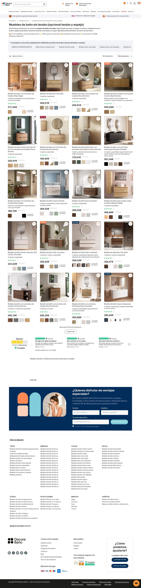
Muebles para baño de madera (81, 486)
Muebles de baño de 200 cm (50, 486)
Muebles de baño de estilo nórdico (113, 451)
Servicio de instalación (48, 559)
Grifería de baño (63, 11)
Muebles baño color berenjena (109, 47)
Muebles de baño (14, 11)
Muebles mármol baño (78, 477)
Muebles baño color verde (79, 456)
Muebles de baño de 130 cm (49, 472)
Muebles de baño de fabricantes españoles (24, 518)
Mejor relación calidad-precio (45, 47)
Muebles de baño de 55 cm (49, 453)
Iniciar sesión (78, 543)
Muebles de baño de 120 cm (49, 470)
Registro (76, 546)
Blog (42, 554)
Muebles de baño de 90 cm (49, 463)
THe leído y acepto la (87, 426)
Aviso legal (74, 582)
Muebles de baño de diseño (111, 460)
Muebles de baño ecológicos (19, 513)
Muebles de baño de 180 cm (49, 484)
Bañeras (93, 11)
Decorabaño (12, 20)
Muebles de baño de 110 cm (49, 468)
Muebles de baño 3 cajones (49, 504)
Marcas (130, 11)
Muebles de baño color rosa (80, 484)
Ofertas (124, 11)
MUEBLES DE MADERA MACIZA (22, 47)
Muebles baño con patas (18, 468)
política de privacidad (93, 426)
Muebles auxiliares (16, 475)
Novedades (115, 11)
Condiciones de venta (122, 582)
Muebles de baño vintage (110, 458)
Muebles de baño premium (18, 506)
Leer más (33, 380)
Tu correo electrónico (79, 417)
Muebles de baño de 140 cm (49, 475)
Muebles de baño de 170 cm (49, 482)
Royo (73, 504)
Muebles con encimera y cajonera (20, 472)
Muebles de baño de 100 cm (49, 465)
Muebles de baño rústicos (110, 456)
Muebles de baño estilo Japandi (112, 463)
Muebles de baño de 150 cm (49, 477)
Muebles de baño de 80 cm (49, 460)
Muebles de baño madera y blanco (82, 468)
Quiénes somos (46, 543)
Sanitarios (85, 11)
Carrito (76, 548)
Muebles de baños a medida (19, 516)
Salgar (73, 499)
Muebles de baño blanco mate (81, 465)
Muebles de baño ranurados (111, 468)
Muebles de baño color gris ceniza (82, 470)
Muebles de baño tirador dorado (81, 449)
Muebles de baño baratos (110, 499)
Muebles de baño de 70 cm (49, 458)
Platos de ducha (39, 11)
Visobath (74, 506)
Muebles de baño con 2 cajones (51, 502)
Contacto (44, 551)
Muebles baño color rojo (79, 482)
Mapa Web (108, 584)
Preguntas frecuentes (48, 548)
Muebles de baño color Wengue (81, 475)
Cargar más (70, 331)
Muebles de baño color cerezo (81, 472)
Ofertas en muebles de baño (111, 502)
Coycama (74, 502)
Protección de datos (88, 582)
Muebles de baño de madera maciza (21, 502)
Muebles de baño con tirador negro (82, 451)
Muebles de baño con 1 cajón (50, 499)
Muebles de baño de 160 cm (49, 479)
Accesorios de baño (104, 11)
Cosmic (73, 509)
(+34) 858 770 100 (120, 559)
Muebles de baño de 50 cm (49, 451)
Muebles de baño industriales (111, 449)
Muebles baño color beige (87, 47)
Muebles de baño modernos (111, 453)
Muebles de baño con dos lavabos (21, 458)
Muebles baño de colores (79, 489)
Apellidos (104, 408)
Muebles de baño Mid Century (111, 465)
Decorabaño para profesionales (51, 557)
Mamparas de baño (27, 11)
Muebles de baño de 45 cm (49, 449)
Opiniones (44, 546)
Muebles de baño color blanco (81, 463)
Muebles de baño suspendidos (20, 465)
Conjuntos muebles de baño (19, 453)
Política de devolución (94, 584)
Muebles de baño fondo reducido (20, 463)
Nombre (75, 408)
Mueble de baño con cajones (50, 506)
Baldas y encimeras (16, 460)
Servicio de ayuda (119, 566)
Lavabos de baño (51, 11)
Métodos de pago (77, 584)
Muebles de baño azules (67, 47)
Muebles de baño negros (79, 479)
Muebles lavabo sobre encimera (20, 470)
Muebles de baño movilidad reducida (21, 504)
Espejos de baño (75, 11)
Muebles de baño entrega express (21, 499)
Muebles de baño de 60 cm (49, 456)
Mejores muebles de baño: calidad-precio (115, 504)
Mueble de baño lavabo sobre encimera (22, 456)
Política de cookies (105, 582)
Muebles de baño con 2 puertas (51, 509)
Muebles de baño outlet (20, 526)
